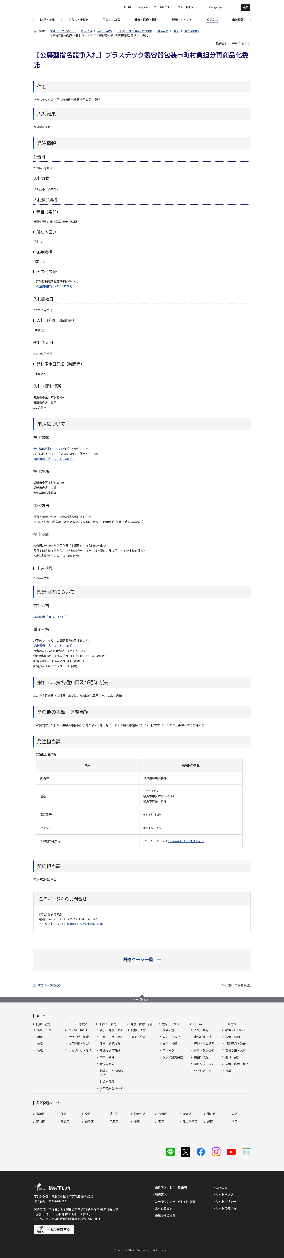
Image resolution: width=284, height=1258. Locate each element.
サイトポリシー (226, 1201)
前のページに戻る (49, 985)
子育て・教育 (107, 1024)
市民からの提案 (165, 1215)
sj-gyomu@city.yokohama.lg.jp (82, 923)
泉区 (88, 1123)
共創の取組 (201, 1060)
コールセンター (163, 7)
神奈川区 (140, 1123)
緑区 (210, 1131)
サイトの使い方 (226, 1208)
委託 (176, 31)
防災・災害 (44, 1033)
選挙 (228, 1074)
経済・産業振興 (204, 1046)
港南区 (187, 1123)
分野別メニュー (204, 1074)
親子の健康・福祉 (111, 1033)
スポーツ (168, 1053)
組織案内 (161, 1194)
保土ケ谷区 (190, 1131)
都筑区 (65, 1131)
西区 (161, 1131)
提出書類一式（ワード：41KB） (53, 459)
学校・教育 (107, 1060)
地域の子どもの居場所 (111, 1076)
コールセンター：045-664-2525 (175, 1201)
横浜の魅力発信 (173, 1060)
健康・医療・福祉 (142, 1024)
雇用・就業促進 (204, 1053)
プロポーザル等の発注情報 (134, 31)
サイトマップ (224, 1194)
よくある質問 (163, 1208)
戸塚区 (114, 1131)
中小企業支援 (202, 1040)
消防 (40, 1040)
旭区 (63, 1123)
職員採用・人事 (235, 1053)
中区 (137, 1131)
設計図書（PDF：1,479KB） (50, 616)
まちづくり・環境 (79, 1053)
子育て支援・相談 (111, 1040)
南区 (234, 1131)
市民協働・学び (78, 1046)
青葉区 (40, 1123)
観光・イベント (172, 1024)
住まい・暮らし (78, 1033)
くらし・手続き (78, 1024)
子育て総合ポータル (111, 1093)
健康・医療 (138, 1033)
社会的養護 (107, 1084)
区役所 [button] (128, 7)
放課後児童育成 (110, 1053)
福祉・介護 (138, 1040)
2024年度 (162, 31)
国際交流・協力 (204, 1067)
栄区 (234, 1123)
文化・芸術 (170, 1046)
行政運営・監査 (235, 1046)
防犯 (40, 1053)
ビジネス (86, 31)
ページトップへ (142, 999)
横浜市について (235, 1033)
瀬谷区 (40, 1131)
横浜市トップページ (63, 31)
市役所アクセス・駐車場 (171, 1187)
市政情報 (230, 1024)
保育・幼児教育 (110, 1046)
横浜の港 (168, 1033)
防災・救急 (43, 1024)
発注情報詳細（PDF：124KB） (55, 286)
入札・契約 (104, 31)
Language (221, 1187)
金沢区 (162, 1123)
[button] (142, 959)
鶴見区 (89, 1131)
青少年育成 (107, 1067)
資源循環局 (191, 31)
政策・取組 (232, 1040)
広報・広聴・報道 (236, 1067)
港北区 (211, 1123)
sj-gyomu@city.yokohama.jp (186, 841)
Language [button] (143, 7)
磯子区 (114, 1123)
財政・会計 (232, 1060)
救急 (40, 1046)
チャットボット (187, 7)
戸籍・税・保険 (78, 1040)
